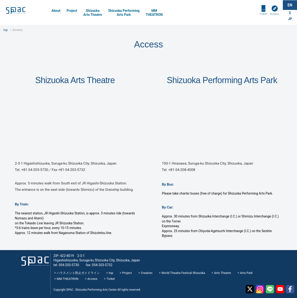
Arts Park (246, 273)
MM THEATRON (67, 279)
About (56, 11)
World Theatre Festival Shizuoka (183, 273)
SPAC (25, 11)
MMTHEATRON (154, 13)
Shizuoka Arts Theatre (92, 13)
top (111, 273)
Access (273, 17)
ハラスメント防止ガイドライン (78, 273)
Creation (146, 273)
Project (72, 11)
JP (290, 20)
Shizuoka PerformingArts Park (124, 13)
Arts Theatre (222, 273)
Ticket (261, 17)
